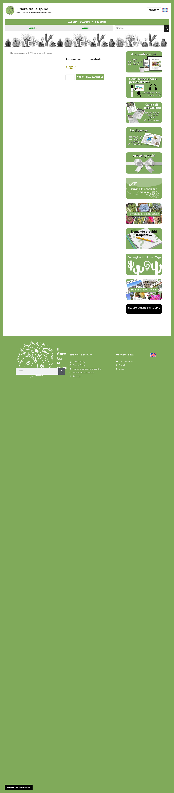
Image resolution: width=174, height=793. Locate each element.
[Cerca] (61, 371)
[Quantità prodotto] (70, 77)
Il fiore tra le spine (32, 9)
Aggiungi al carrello (90, 77)
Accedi (85, 28)
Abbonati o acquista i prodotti (87, 22)
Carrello (33, 28)
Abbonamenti (23, 53)
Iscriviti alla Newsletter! (19, 787)
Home (13, 53)
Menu (154, 10)
